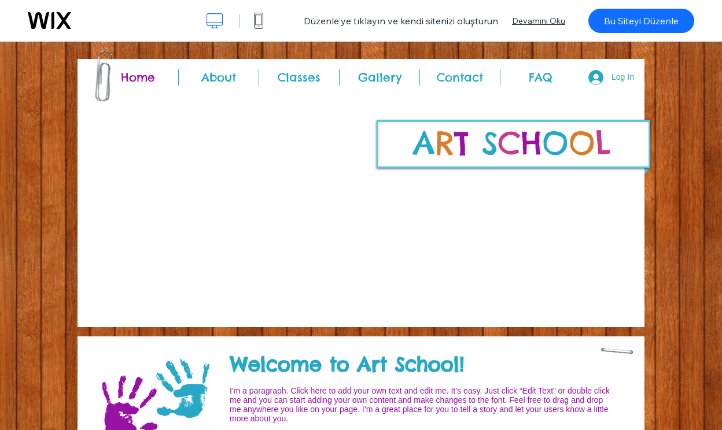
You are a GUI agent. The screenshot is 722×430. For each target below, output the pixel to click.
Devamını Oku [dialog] (538, 21)
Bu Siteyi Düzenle (641, 21)
